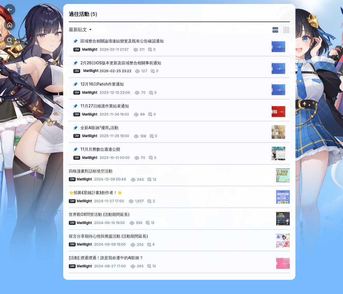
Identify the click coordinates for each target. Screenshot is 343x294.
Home (9, 25)
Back (9, 9)
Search (9, 40)
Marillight (91, 71)
